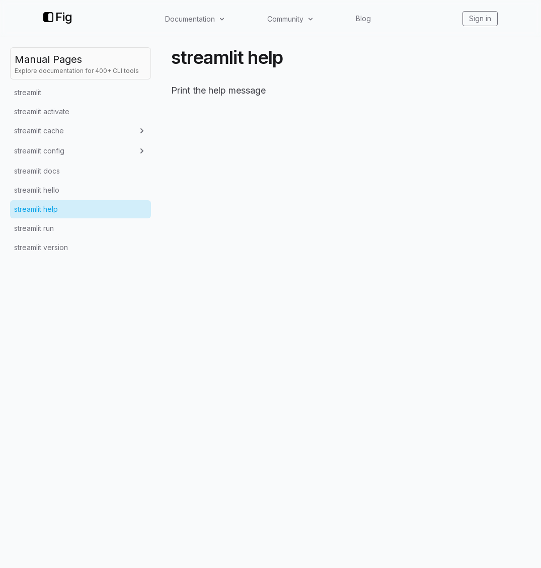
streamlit (27, 92)
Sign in (480, 18)
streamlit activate (41, 111)
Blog (363, 18)
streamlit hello (36, 190)
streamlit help (36, 209)
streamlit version (41, 247)
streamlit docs (37, 171)
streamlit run (34, 228)
